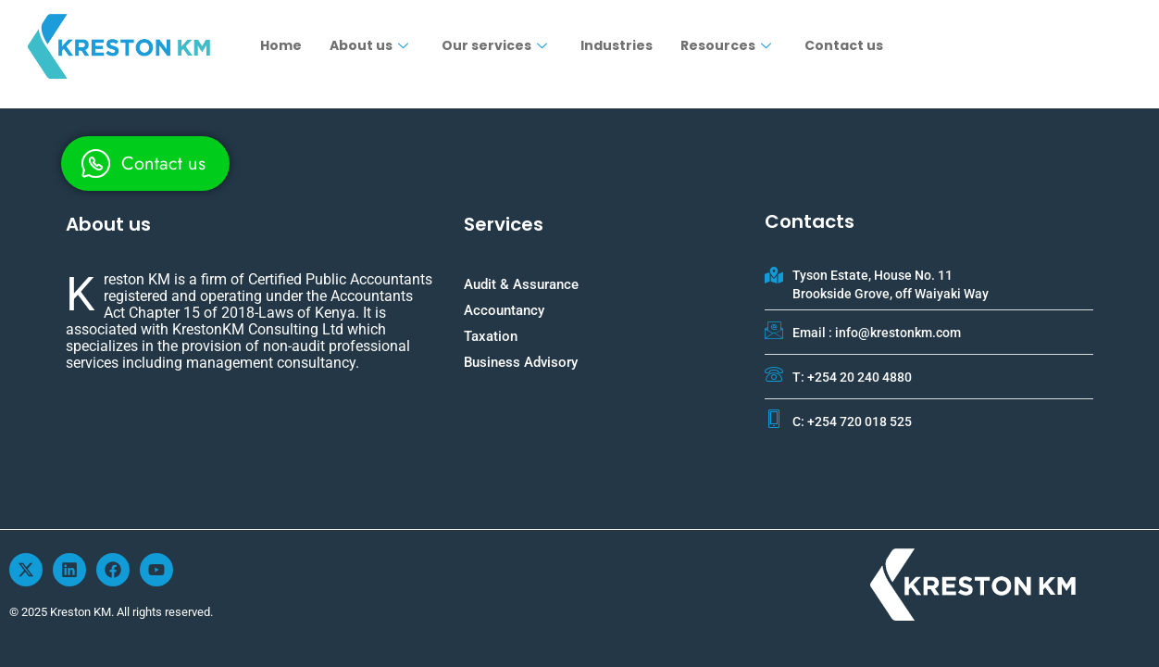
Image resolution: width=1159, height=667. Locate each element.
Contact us (843, 45)
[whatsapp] (145, 163)
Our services (494, 45)
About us (369, 45)
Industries (616, 45)
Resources (725, 45)
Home (281, 45)
